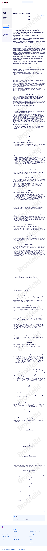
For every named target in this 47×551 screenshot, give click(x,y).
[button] (35, 2)
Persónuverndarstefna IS (6, 536)
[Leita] (31, 2)
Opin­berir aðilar (5, 531)
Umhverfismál (31, 542)
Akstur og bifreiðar (15, 531)
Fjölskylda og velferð (16, 534)
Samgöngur (14, 542)
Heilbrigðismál (31, 534)
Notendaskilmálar (5, 537)
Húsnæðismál (15, 536)
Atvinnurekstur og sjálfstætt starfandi (34, 531)
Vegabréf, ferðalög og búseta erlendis (18, 544)
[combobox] (27, 2)
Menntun (30, 539)
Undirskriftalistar (8, 549)
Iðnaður (30, 536)
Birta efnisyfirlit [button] (43, 15)
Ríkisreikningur (23, 549)
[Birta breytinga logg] (7, 42)
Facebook (4, 540)
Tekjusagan (19, 549)
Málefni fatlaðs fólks (16, 539)
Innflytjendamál (15, 537)
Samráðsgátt (3, 549)
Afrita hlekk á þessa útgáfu (6, 25)
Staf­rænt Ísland (5, 530)
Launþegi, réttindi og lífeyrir (33, 537)
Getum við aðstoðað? (5, 534)
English (4, 539)
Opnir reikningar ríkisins (13, 549)
